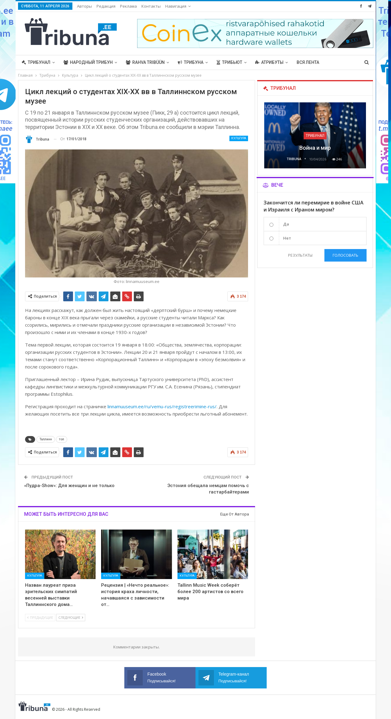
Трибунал (36, 62)
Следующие (70, 617)
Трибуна (190, 62)
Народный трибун (88, 62)
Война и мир (315, 148)
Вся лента (308, 62)
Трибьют (229, 62)
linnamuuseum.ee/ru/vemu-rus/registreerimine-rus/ (162, 406)
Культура (238, 138)
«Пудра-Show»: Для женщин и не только (69, 485)
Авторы (84, 6)
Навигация (175, 6)
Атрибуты (269, 62)
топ (61, 439)
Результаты (300, 255)
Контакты (151, 6)
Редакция (106, 6)
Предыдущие (40, 617)
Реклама (128, 6)
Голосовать (345, 255)
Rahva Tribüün (145, 62)
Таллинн (45, 439)
